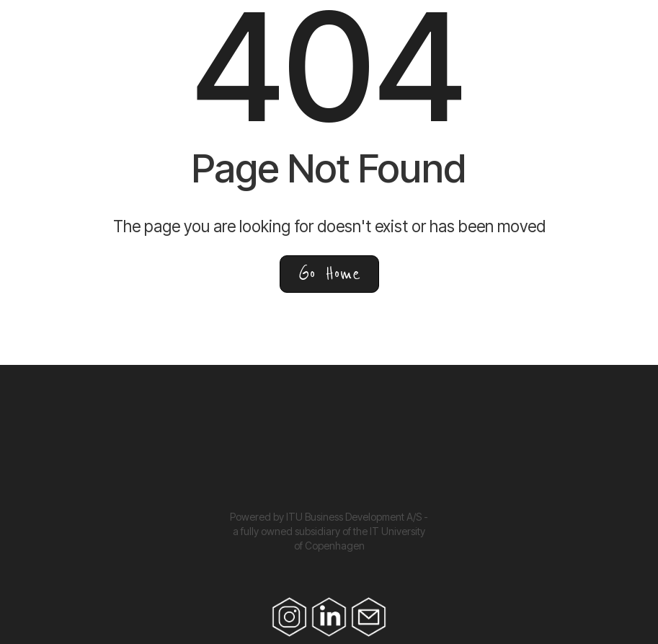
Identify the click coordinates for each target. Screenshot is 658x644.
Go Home (329, 273)
